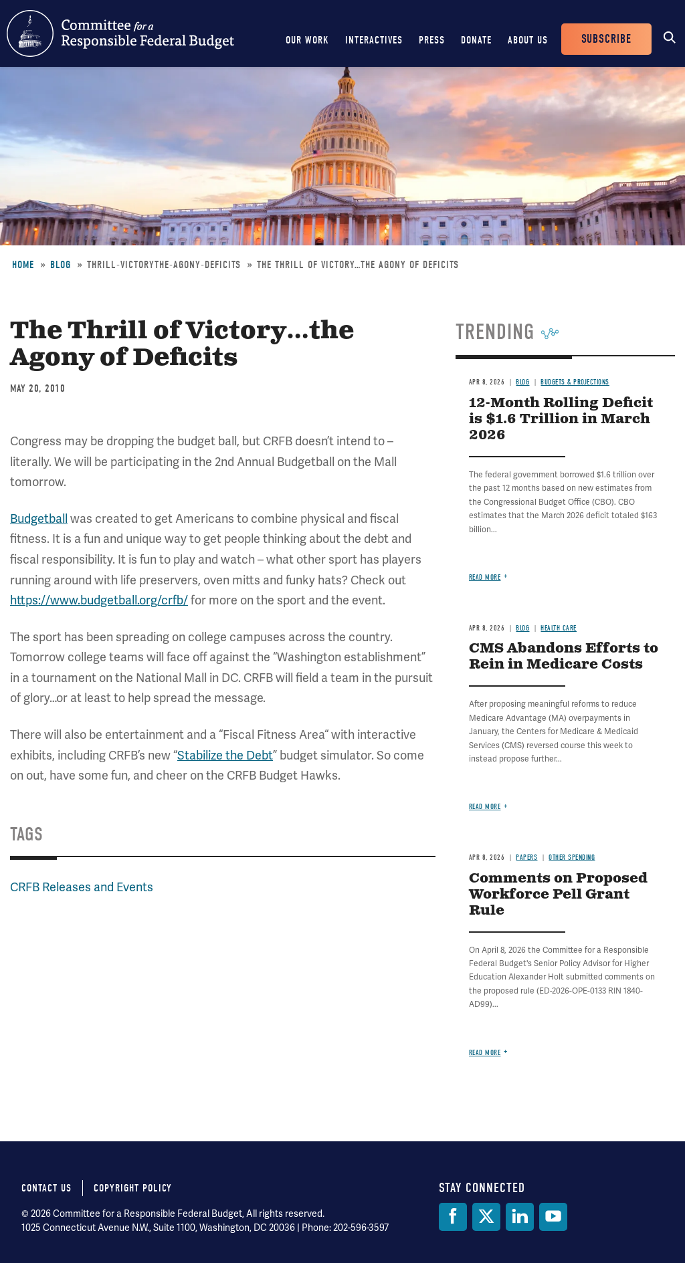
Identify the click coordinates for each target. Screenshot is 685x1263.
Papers (526, 857)
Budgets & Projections (575, 382)
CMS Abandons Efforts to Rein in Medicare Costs (563, 657)
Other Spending (572, 857)
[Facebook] (453, 1217)
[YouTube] (553, 1217)
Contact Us (46, 1188)
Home (23, 265)
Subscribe (606, 39)
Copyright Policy (133, 1188)
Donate (476, 40)
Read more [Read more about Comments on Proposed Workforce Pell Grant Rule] (485, 1052)
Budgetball (39, 518)
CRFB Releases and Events (81, 887)
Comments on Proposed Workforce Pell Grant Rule (558, 895)
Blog (60, 265)
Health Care (559, 628)
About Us (528, 40)
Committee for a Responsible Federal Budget (120, 33)
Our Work (307, 40)
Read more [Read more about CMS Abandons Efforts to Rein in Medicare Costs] (485, 806)
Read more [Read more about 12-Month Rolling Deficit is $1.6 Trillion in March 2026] (485, 577)
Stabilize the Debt (225, 755)
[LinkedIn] (520, 1217)
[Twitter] (486, 1217)
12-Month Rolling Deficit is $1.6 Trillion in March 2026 (561, 419)
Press (432, 40)
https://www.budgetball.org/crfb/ (99, 600)
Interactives (374, 40)
